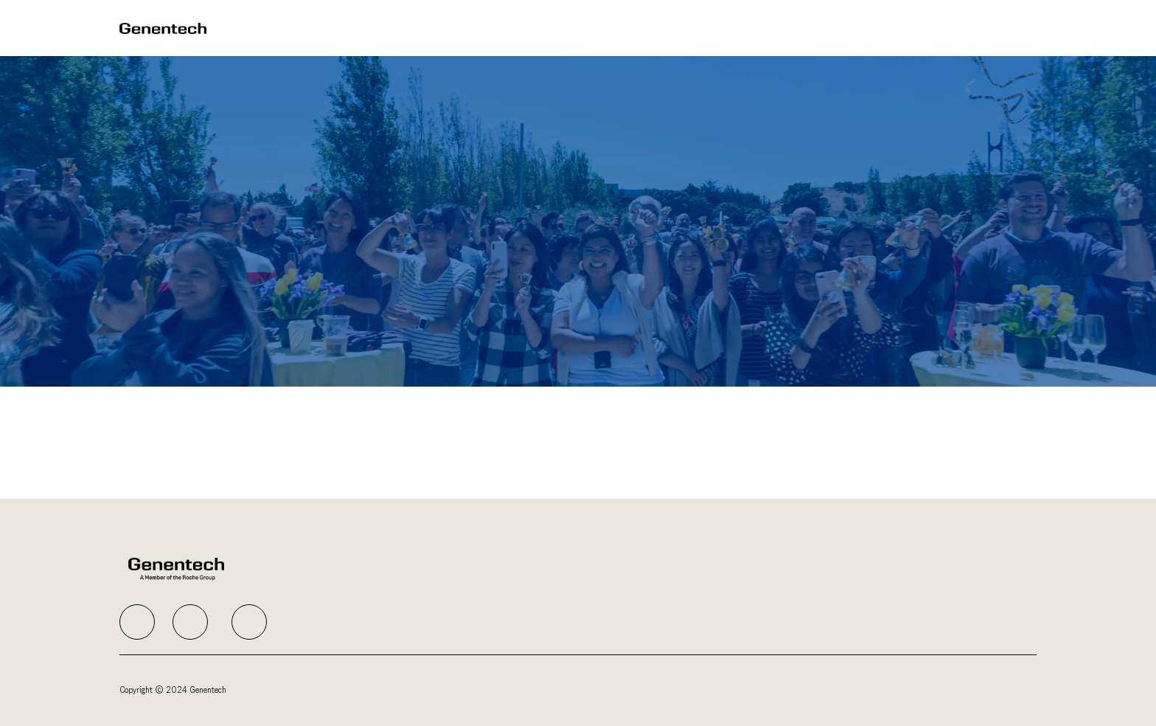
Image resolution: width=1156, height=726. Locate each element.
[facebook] (137, 622)
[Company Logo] (162, 27)
